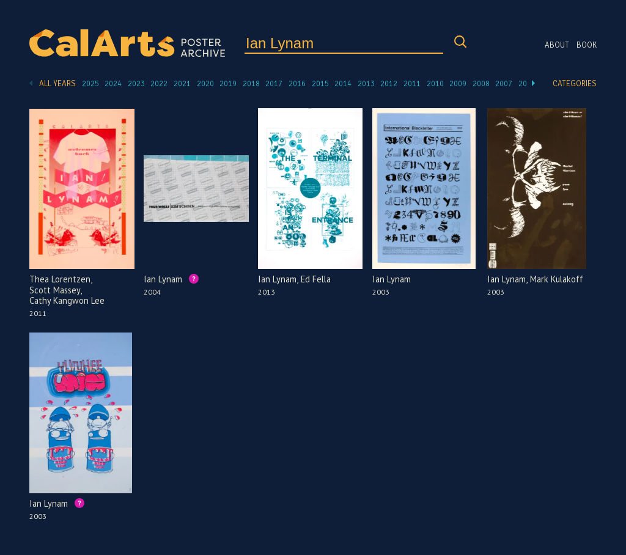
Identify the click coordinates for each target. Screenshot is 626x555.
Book (586, 45)
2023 (136, 84)
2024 (113, 84)
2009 (457, 84)
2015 (320, 84)
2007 (503, 84)
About (557, 45)
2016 (297, 84)
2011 (412, 84)
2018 (251, 84)
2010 (435, 84)
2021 (182, 84)
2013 (366, 84)
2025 (90, 84)
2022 (159, 84)
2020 (205, 84)
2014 (343, 84)
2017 (273, 84)
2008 (481, 84)
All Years (57, 84)
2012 (388, 84)
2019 (228, 84)
